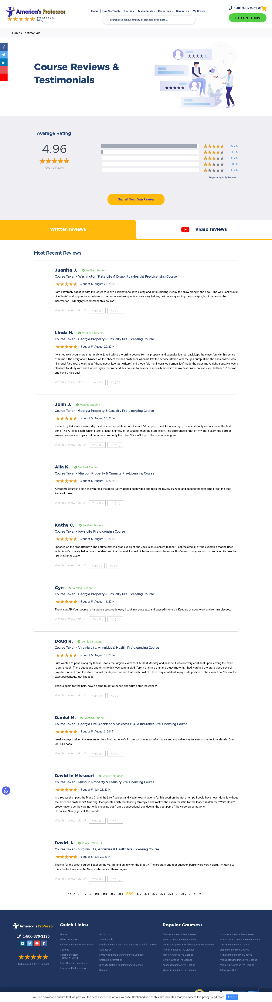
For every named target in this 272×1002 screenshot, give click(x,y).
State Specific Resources (73, 963)
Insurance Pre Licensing (73, 968)
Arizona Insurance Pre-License (179, 934)
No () (115, 318)
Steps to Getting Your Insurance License (121, 965)
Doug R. (64, 649)
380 (183, 901)
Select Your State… (229, 970)
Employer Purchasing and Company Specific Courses (128, 944)
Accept (232, 997)
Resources (164, 11)
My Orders (199, 11)
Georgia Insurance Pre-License (179, 939)
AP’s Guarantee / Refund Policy (77, 944)
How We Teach (111, 11)
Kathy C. (64, 533)
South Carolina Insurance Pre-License (239, 939)
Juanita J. (66, 278)
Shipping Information (110, 959)
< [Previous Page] (74, 901)
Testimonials (145, 11)
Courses (129, 11)
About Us (104, 934)
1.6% (235, 152)
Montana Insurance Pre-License (236, 934)
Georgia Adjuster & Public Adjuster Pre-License (188, 944)
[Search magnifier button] (106, 20)
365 (97, 901)
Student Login (247, 18)
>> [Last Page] (200, 901)
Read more (217, 997)
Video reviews (204, 233)
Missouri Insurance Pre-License (179, 970)
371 (146, 901)
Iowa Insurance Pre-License (177, 959)
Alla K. (62, 475)
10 (85, 901)
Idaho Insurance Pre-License (178, 954)
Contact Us (182, 11)
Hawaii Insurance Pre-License (178, 949)
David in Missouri (74, 783)
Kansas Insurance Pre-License (179, 965)
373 (162, 901)
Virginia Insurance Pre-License (235, 954)
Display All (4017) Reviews (222, 177)
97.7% (234, 146)
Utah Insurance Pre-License (234, 949)
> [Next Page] (195, 901)
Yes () (97, 318)
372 (154, 901)
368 (120, 901)
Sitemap (103, 970)
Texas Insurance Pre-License (234, 944)
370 (138, 901)
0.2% (234, 158)
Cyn (59, 595)
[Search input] (149, 20)
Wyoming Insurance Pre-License (236, 965)
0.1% (235, 164)
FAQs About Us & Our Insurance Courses (121, 954)
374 (170, 901)
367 (112, 901)
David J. (64, 850)
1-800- (245, 8)
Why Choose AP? (69, 939)
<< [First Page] (69, 901)
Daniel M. (65, 725)
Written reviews (68, 233)
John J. (63, 412)
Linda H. (64, 340)
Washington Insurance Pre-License (238, 959)
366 (104, 901)
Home (94, 11)
